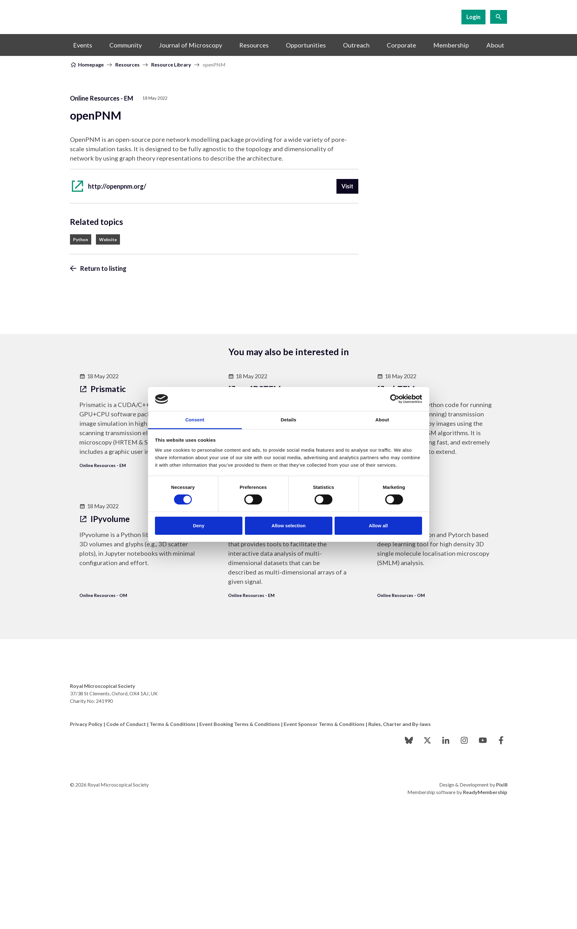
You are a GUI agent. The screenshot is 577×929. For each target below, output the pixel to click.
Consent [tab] (194, 419)
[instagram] (464, 740)
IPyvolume (104, 519)
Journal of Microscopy (190, 45)
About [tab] (382, 419)
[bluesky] (409, 740)
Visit (347, 186)
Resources (254, 45)
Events (82, 45)
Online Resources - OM (103, 595)
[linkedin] (446, 740)
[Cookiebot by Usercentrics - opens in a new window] (394, 399)
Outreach (356, 45)
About (495, 45)
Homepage (91, 64)
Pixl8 (501, 784)
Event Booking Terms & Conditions (239, 724)
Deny (199, 525)
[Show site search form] (498, 17)
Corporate (401, 45)
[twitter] (427, 740)
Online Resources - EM (101, 98)
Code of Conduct (126, 724)
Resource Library (171, 64)
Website (108, 239)
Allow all (378, 525)
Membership (451, 45)
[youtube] (482, 740)
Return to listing (103, 268)
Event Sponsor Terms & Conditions (324, 724)
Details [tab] (288, 419)
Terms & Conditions (173, 724)
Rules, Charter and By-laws (399, 724)
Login (473, 16)
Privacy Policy (86, 724)
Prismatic (102, 389)
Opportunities (306, 45)
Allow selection (288, 525)
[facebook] (501, 740)
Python (80, 239)
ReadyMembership (485, 792)
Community (125, 45)
